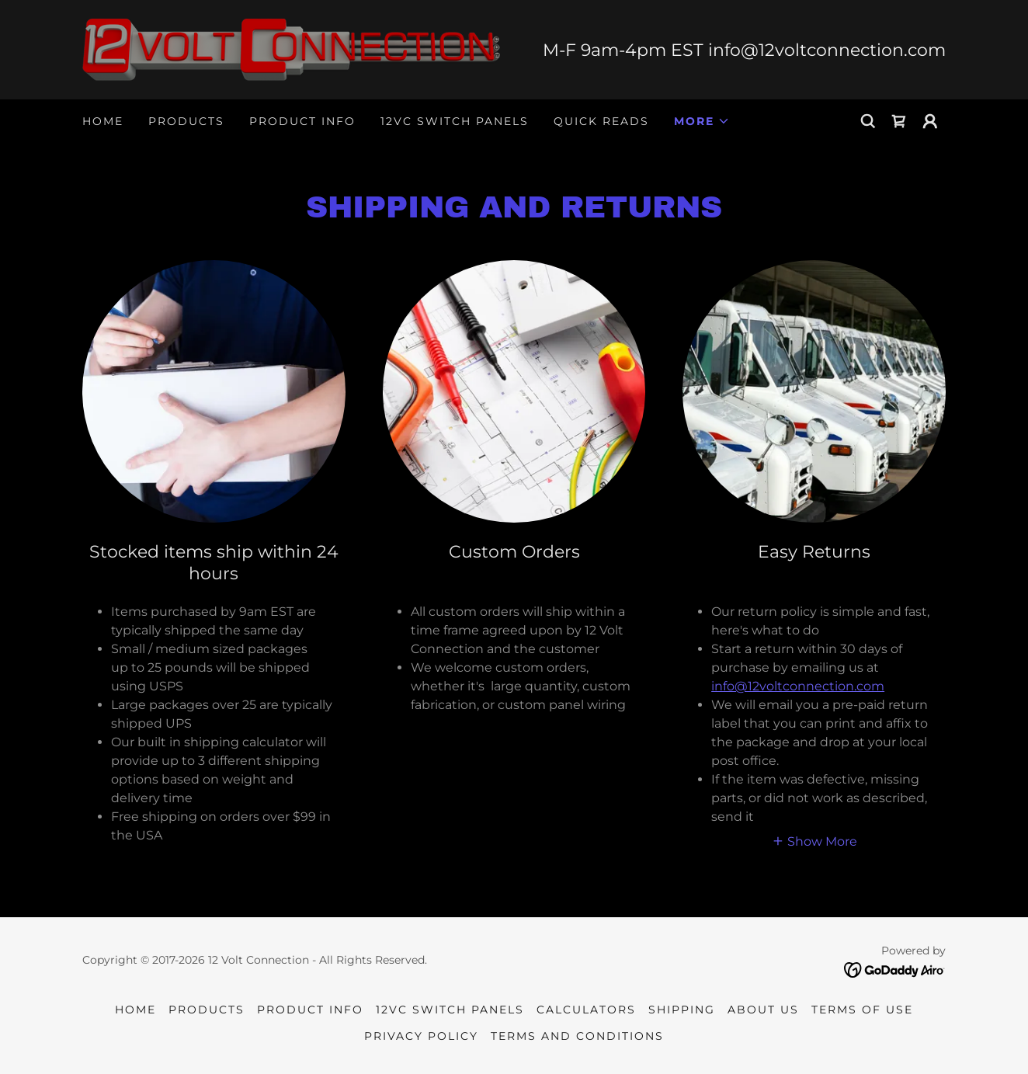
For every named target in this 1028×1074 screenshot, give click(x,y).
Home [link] (102, 121)
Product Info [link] (302, 121)
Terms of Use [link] (862, 1010)
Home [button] (135, 1010)
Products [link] (186, 121)
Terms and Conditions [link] (577, 1036)
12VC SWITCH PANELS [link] (454, 121)
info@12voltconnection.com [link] (827, 50)
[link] (291, 48)
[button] (702, 121)
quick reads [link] (601, 121)
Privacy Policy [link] (421, 1036)
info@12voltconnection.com (797, 686)
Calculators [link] (586, 1010)
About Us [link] (763, 1010)
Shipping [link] (681, 1010)
